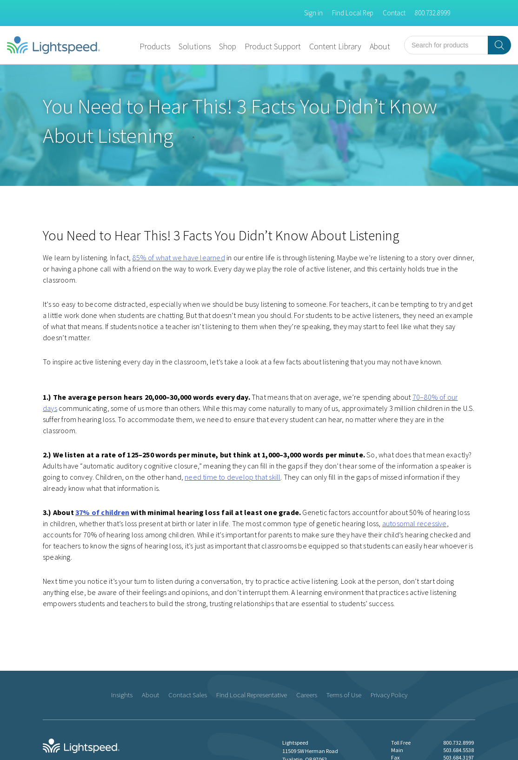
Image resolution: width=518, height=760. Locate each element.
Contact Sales (187, 694)
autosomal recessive (414, 523)
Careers (306, 694)
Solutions (195, 46)
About (380, 46)
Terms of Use (343, 694)
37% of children (102, 512)
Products (154, 46)
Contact (394, 12)
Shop (227, 46)
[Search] (499, 45)
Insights (122, 694)
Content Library (335, 46)
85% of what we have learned (178, 257)
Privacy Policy (389, 694)
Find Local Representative (251, 694)
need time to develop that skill (232, 477)
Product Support (273, 46)
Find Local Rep (352, 12)
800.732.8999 (432, 12)
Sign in (313, 12)
